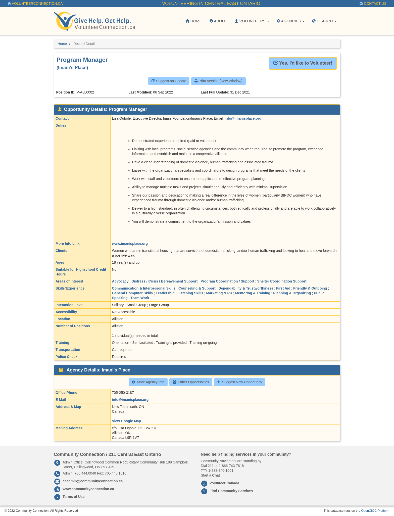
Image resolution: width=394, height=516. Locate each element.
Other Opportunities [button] (191, 382)
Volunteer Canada (224, 483)
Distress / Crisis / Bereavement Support (164, 281)
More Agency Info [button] (148, 382)
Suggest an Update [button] (169, 81)
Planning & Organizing (292, 293)
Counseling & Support (197, 288)
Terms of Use (74, 497)
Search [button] (324, 21)
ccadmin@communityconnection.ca (93, 481)
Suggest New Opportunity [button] (239, 382)
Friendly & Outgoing (310, 288)
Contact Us (373, 4)
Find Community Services (231, 491)
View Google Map (126, 421)
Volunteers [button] (252, 21)
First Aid (283, 288)
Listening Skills (190, 293)
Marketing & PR (219, 293)
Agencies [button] (291, 21)
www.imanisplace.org (130, 244)
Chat (216, 475)
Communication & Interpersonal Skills (144, 288)
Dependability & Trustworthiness (245, 288)
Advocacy (120, 281)
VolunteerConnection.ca (35, 4)
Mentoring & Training (252, 293)
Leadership (165, 293)
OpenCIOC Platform (375, 510)
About (218, 21)
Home (194, 21)
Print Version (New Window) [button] (218, 81)
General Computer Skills (132, 293)
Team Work (139, 298)
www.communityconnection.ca (88, 489)
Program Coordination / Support (227, 281)
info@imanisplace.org (243, 118)
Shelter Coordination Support (282, 281)
